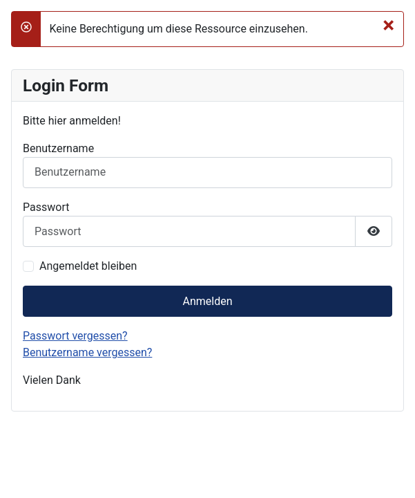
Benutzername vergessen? (87, 352)
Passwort (46, 207)
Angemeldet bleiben (88, 266)
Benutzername (58, 148)
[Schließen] (388, 25)
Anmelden (207, 301)
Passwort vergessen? (75, 335)
